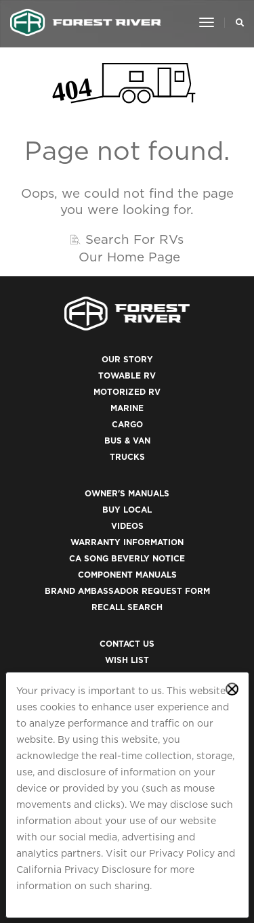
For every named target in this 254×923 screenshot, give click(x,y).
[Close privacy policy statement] (232, 689)
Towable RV (127, 375)
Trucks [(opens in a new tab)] (127, 457)
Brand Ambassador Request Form (127, 591)
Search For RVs (134, 239)
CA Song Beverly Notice (127, 558)
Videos (127, 526)
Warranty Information (127, 542)
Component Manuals (127, 574)
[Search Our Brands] (236, 22)
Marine (127, 408)
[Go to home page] (85, 22)
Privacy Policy (182, 853)
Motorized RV (127, 392)
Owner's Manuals (127, 493)
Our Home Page (129, 256)
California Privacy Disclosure (83, 869)
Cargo (127, 424)
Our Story (127, 359)
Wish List (127, 660)
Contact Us (127, 643)
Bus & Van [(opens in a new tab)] (127, 440)
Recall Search (127, 607)
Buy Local (127, 509)
